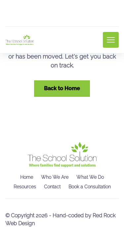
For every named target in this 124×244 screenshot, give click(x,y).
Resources (25, 186)
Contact (52, 186)
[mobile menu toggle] (111, 40)
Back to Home (62, 88)
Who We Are (54, 177)
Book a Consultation (89, 186)
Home (26, 177)
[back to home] (19, 40)
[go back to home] (62, 155)
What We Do (90, 177)
